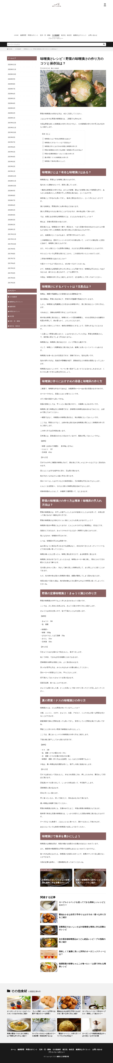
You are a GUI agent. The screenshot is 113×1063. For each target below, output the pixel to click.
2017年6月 (11, 263)
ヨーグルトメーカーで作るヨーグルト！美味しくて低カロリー (94, 1012)
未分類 (11, 316)
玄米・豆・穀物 (45, 35)
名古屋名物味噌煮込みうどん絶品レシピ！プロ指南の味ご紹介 (82, 940)
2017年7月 (11, 258)
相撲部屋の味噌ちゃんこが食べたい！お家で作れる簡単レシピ (82, 965)
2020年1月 (11, 118)
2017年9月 (11, 249)
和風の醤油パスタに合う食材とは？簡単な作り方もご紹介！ (18, 1035)
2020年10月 (12, 74)
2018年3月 (11, 220)
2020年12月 (12, 64)
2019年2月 (11, 166)
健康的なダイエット (80, 35)
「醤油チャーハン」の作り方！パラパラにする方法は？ (69, 1035)
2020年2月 (11, 113)
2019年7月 (11, 142)
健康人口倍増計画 (63, 1056)
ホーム (13, 1049)
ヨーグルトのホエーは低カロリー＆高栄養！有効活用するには (44, 1035)
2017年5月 (11, 268)
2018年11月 (12, 181)
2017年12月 (12, 234)
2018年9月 (11, 191)
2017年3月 (11, 278)
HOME (16, 35)
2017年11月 (12, 239)
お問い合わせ (92, 35)
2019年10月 (12, 132)
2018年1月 (11, 229)
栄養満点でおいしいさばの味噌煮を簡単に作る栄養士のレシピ (82, 928)
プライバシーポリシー (55, 38)
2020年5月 (11, 98)
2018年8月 (11, 195)
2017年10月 (12, 244)
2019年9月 (11, 137)
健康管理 (23, 35)
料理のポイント (33, 35)
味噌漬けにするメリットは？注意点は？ (56, 142)
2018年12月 (12, 176)
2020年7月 (11, 89)
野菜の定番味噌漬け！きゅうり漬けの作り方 (58, 153)
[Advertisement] (56, 20)
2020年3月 (11, 108)
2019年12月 (12, 123)
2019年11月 (12, 127)
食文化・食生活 (66, 35)
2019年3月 (11, 161)
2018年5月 (11, 210)
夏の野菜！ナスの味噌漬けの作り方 (55, 157)
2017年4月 (11, 273)
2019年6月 (11, 147)
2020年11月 (12, 69)
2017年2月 (11, 283)
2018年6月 (11, 205)
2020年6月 (11, 94)
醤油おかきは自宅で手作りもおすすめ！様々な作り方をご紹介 (82, 915)
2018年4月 (11, 215)
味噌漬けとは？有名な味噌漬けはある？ (56, 138)
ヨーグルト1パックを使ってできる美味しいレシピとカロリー (82, 903)
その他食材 (55, 35)
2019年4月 (11, 157)
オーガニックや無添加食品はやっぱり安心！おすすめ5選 (94, 1035)
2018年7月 (11, 200)
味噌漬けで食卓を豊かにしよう (53, 161)
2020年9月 (11, 79)
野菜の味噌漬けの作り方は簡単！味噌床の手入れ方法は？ (62, 150)
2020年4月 (11, 103)
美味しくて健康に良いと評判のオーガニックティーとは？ (82, 952)
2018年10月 (12, 186)
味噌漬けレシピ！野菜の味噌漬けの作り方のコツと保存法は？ (41, 49)
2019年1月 (11, 171)
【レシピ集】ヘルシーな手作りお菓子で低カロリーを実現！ (44, 1012)
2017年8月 (11, 254)
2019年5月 (11, 152)
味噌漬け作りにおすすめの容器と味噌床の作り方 (59, 146)
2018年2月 (11, 224)
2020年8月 (11, 84)
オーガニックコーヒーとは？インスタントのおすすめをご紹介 (18, 1012)
